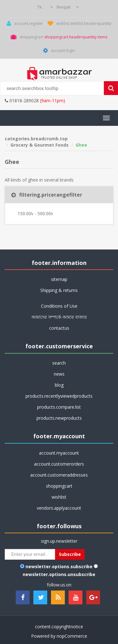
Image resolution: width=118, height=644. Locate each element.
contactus (59, 328)
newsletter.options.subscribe (59, 566)
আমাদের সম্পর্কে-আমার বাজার (59, 317)
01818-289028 (22, 101)
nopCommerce (72, 636)
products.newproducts (59, 418)
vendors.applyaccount (59, 508)
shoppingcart (59, 486)
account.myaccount (59, 453)
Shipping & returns (59, 290)
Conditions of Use (59, 306)
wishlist (59, 497)
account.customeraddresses (59, 475)
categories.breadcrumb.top (36, 139)
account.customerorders (59, 464)
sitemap (59, 279)
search (59, 363)
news (59, 374)
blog (59, 385)
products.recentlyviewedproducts (59, 396)
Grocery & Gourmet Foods (39, 145)
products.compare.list (59, 407)
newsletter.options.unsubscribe (59, 574)
